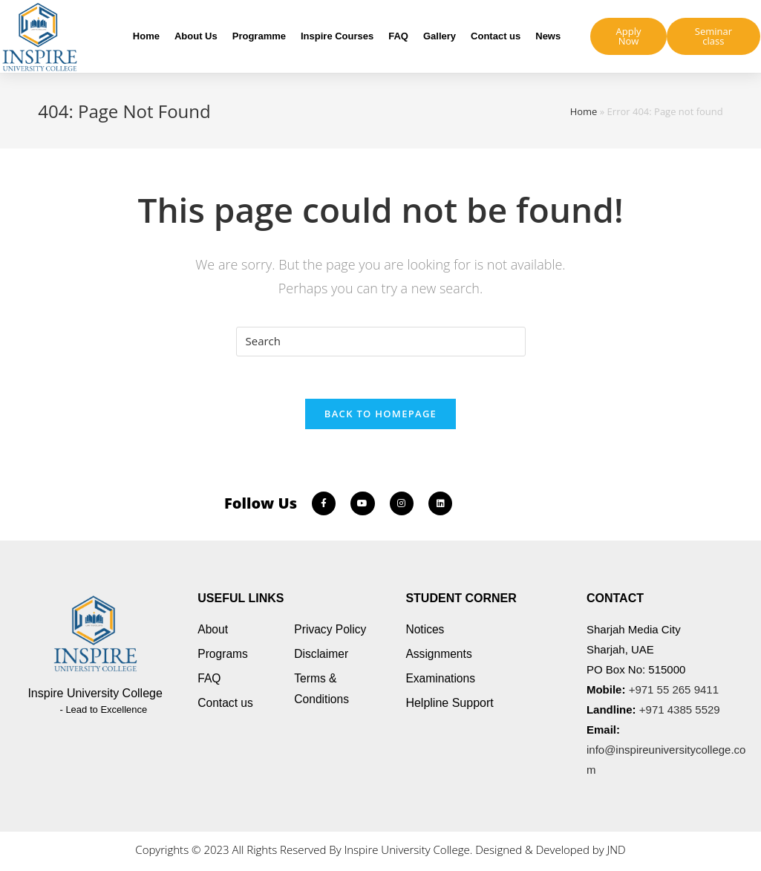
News (548, 36)
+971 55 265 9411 (674, 691)
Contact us (495, 36)
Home (146, 36)
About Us (196, 36)
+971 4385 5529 (679, 711)
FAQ (398, 36)
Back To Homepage (380, 416)
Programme (259, 36)
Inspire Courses (337, 36)
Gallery (439, 36)
